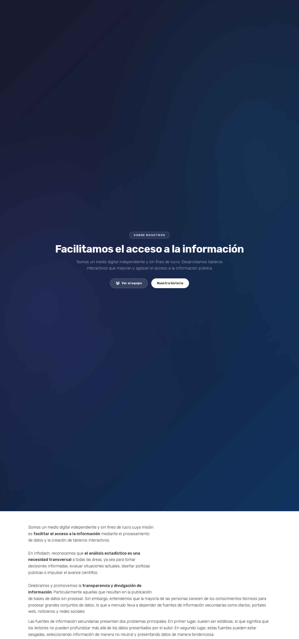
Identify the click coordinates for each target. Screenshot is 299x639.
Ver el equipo (129, 283)
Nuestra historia (170, 283)
